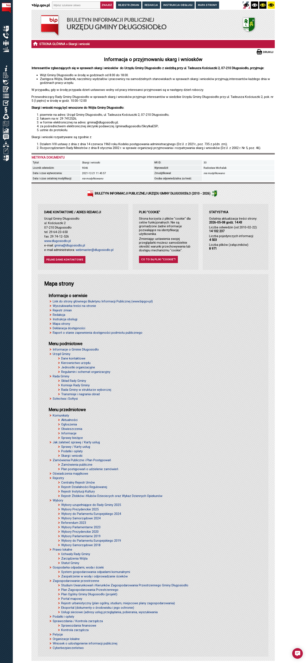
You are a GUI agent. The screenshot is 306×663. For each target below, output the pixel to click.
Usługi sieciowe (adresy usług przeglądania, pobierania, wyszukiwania (109, 612)
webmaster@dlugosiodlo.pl (94, 250)
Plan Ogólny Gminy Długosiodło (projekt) (89, 594)
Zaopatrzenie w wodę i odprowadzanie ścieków (94, 576)
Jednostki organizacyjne (78, 367)
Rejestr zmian (128, 5)
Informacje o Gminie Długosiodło (76, 349)
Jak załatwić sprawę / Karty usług (76, 442)
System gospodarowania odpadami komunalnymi (95, 572)
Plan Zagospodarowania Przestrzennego (89, 590)
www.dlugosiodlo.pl (57, 241)
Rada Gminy (61, 376)
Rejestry (58, 478)
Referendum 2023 (73, 523)
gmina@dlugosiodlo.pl (69, 245)
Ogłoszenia (69, 424)
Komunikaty (61, 415)
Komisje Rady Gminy (75, 385)
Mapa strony (207, 5)
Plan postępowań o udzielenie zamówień (89, 469)
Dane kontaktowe (73, 358)
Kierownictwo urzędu (76, 363)
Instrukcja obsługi (178, 5)
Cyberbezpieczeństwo (68, 648)
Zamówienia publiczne (76, 465)
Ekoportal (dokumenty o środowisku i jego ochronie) (97, 608)
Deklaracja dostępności (69, 328)
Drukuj (268, 52)
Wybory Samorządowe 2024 (81, 518)
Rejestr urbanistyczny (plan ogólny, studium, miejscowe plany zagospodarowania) (118, 603)
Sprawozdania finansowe (78, 625)
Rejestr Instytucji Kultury (78, 491)
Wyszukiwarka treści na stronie (74, 306)
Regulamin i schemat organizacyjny (85, 372)
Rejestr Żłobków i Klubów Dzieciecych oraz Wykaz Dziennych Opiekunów (111, 496)
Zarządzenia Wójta (74, 558)
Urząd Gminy (61, 354)
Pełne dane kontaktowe (64, 259)
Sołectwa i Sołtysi (65, 399)
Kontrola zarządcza (75, 630)
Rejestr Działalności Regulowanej (84, 487)
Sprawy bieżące (72, 438)
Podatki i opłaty (72, 451)
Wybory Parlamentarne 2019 (81, 536)
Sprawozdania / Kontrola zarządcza (78, 621)
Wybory (58, 500)
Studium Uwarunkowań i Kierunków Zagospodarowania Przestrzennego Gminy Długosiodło (124, 585)
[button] (297, 653)
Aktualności (69, 420)
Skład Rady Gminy (73, 381)
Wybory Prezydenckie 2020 (80, 532)
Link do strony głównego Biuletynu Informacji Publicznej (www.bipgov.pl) (103, 301)
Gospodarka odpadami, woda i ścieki (78, 567)
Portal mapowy (71, 599)
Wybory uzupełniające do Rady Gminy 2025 (91, 505)
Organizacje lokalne (66, 639)
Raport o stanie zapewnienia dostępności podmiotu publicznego (97, 333)
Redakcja (151, 5)
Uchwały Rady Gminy (75, 554)
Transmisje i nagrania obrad (80, 394)
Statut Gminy (70, 563)
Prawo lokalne (62, 549)
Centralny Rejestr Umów (78, 482)
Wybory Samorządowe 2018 (81, 545)
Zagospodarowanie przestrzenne (76, 581)
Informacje (68, 433)
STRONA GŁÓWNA (52, 44)
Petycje (58, 634)
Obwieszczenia (71, 429)
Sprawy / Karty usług (75, 447)
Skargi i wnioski (71, 456)
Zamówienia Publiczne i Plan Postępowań (82, 460)
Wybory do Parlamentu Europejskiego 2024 (91, 514)
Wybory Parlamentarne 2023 (81, 527)
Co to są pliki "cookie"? (158, 259)
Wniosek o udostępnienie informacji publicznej (85, 643)
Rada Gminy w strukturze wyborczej (86, 390)
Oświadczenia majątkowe (70, 473)
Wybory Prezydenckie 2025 (80, 509)
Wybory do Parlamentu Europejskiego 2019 (91, 541)
